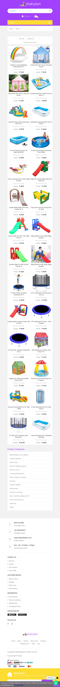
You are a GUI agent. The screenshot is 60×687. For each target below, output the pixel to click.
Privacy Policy (13, 597)
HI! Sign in (26, 16)
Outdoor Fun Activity (28, 29)
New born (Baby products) (18, 466)
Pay (38, 644)
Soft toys (12, 481)
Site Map (11, 582)
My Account (12, 585)
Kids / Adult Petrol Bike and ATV (19, 496)
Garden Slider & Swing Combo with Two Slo (19, 322)
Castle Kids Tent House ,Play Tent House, (41, 66)
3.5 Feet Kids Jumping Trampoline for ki (19, 351)
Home (11, 29)
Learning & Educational (17, 473)
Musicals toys (14, 488)
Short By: (21, 38)
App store (12, 615)
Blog (19, 641)
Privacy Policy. (19, 685)
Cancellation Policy (14, 606)
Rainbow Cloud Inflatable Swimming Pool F (18, 66)
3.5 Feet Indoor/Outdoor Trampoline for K (19, 294)
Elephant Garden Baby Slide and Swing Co (41, 180)
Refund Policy (13, 588)
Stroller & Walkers (15, 485)
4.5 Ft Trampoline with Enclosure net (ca (41, 294)
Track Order (12, 570)
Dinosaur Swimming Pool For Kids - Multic (19, 408)
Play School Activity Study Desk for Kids (41, 208)
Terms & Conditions (15, 600)
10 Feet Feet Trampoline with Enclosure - (18, 436)
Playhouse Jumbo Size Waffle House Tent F (18, 379)
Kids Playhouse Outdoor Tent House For (41, 351)
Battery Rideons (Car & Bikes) (19, 455)
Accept (56, 685)
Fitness (12, 507)
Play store (22, 615)
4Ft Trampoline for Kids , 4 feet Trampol (41, 322)
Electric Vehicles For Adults (18, 477)
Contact (11, 564)
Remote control (14, 470)
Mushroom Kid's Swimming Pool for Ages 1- (41, 379)
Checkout (43, 641)
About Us (11, 561)
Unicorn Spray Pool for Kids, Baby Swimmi (19, 180)
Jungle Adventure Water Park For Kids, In (41, 94)
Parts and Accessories (17, 500)
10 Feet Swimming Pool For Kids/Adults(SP (18, 151)
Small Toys (13, 503)
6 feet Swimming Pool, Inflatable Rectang (41, 436)
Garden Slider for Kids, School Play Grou (18, 265)
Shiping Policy (13, 603)
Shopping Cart (24, 644)
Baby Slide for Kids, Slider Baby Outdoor (41, 237)
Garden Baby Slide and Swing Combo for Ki (18, 208)
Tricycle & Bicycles (15, 458)
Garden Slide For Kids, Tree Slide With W (18, 237)
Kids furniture (14, 462)
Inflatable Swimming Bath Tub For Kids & (41, 123)
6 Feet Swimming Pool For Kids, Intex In (41, 408)
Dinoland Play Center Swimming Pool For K (18, 123)
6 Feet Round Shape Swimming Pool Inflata (41, 151)
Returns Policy (13, 579)
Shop (17, 29)
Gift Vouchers (13, 567)
